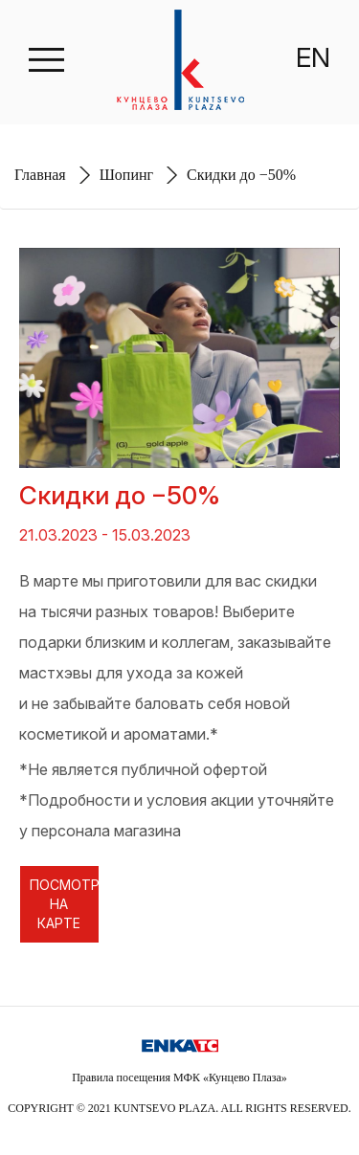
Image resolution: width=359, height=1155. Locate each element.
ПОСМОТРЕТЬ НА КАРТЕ (64, 904)
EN (313, 57)
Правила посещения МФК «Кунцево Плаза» (179, 1077)
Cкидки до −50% (241, 175)
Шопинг (126, 175)
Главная (40, 175)
